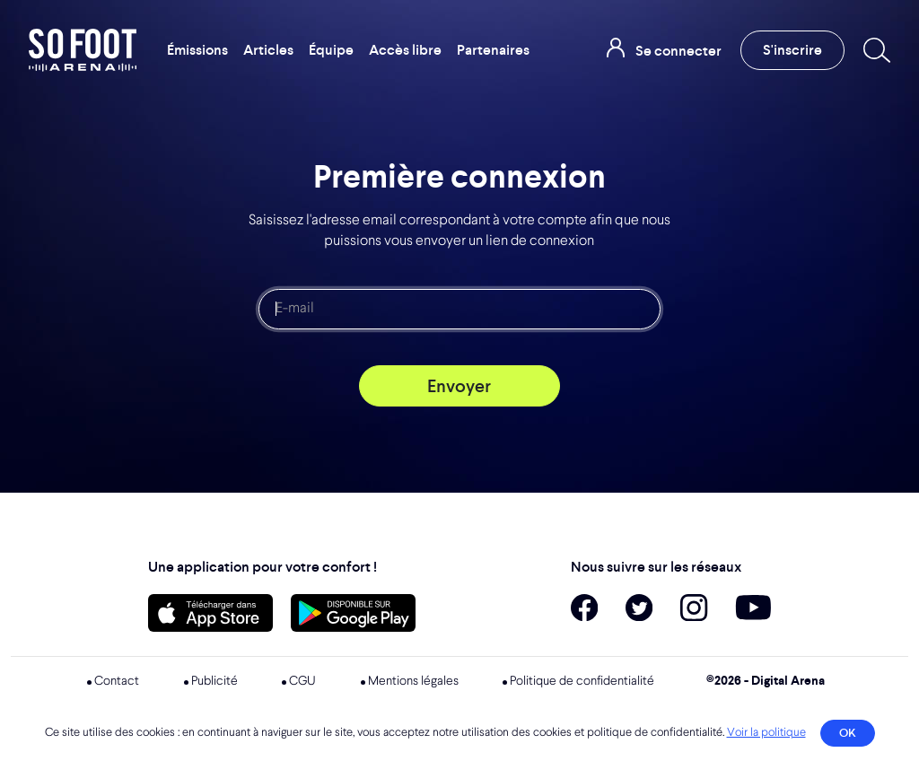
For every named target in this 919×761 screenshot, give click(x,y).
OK (847, 732)
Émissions (197, 49)
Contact (116, 681)
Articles (268, 49)
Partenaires (493, 49)
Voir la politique (766, 733)
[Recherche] (873, 50)
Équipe (331, 49)
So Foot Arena (83, 50)
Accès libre (405, 49)
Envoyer (459, 386)
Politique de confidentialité (582, 681)
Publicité (214, 681)
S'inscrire (792, 49)
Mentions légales (413, 681)
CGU (302, 681)
